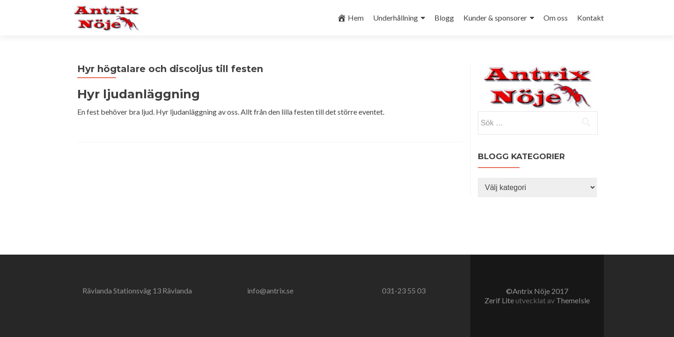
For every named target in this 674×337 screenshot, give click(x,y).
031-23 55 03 (403, 290)
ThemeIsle (573, 300)
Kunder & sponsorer (495, 17)
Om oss (555, 17)
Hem (350, 17)
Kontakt (590, 17)
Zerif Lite (499, 300)
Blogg (444, 17)
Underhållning (395, 17)
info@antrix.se (270, 290)
